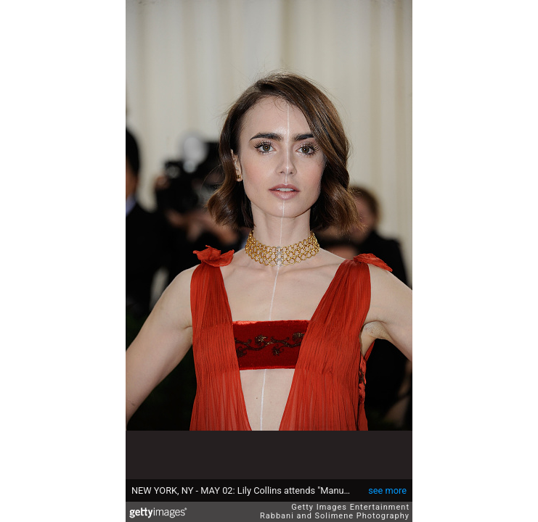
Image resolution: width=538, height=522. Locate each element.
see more (387, 490)
